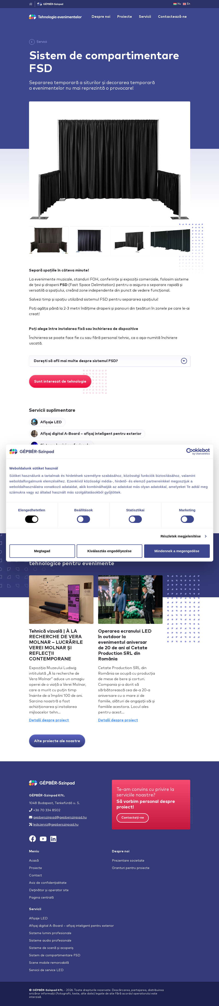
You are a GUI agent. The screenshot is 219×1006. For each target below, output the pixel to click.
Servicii (145, 16)
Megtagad (42, 551)
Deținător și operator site (49, 890)
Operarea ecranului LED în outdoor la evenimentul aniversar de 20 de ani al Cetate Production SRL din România (125, 645)
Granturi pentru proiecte (130, 868)
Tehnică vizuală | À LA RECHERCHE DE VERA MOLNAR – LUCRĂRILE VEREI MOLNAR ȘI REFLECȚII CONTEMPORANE (56, 645)
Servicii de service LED (46, 970)
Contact (35, 875)
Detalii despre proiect (49, 720)
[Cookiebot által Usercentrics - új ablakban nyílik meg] (189, 451)
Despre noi (101, 16)
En (186, 4)
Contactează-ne (172, 16)
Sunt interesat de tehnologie (60, 381)
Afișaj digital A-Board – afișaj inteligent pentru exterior (71, 925)
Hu (177, 4)
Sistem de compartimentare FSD (54, 955)
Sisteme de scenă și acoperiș (51, 948)
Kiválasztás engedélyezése (110, 551)
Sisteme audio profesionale (50, 940)
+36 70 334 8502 (46, 810)
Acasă (34, 860)
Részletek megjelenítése (181, 536)
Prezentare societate (128, 860)
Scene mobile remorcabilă (49, 962)
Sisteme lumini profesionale (50, 933)
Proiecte (124, 16)
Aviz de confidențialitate (48, 882)
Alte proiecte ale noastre (57, 741)
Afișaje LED (38, 918)
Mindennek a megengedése (176, 551)
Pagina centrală (41, 897)
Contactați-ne (132, 817)
